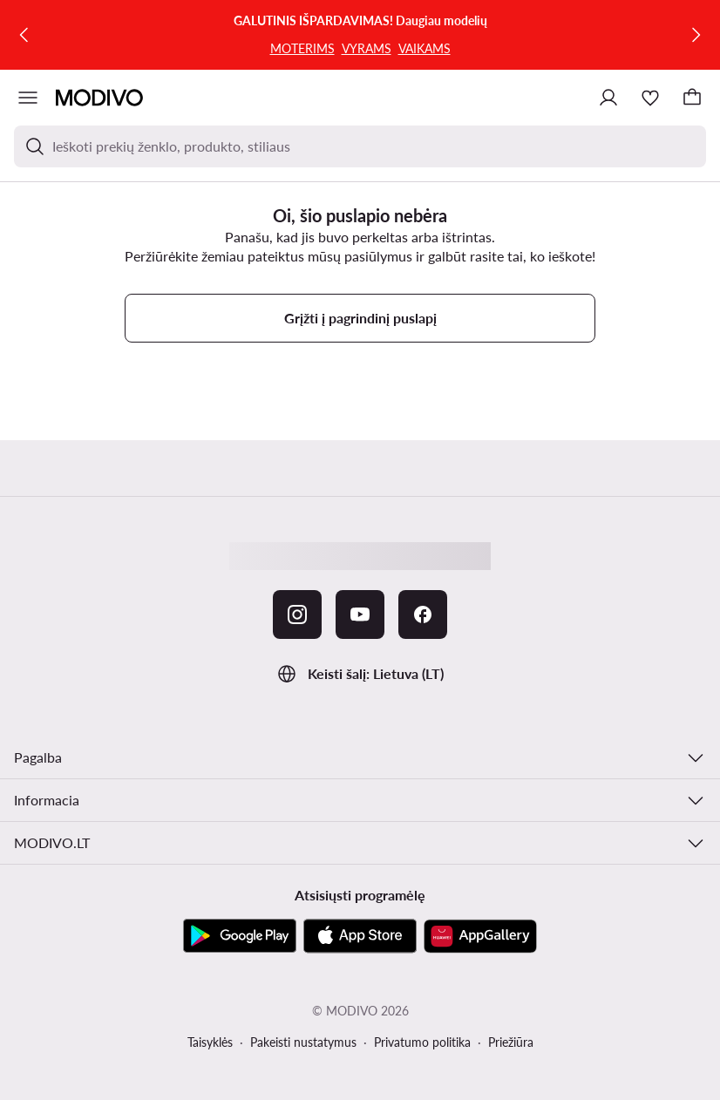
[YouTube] (360, 614)
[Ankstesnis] (24, 35)
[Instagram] (297, 614)
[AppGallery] (480, 936)
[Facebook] (422, 614)
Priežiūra (510, 1042)
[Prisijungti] (608, 98)
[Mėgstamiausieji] (650, 98)
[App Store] (360, 936)
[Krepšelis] (692, 98)
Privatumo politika (422, 1042)
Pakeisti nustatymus (303, 1042)
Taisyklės (210, 1042)
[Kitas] (696, 35)
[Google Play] (239, 936)
